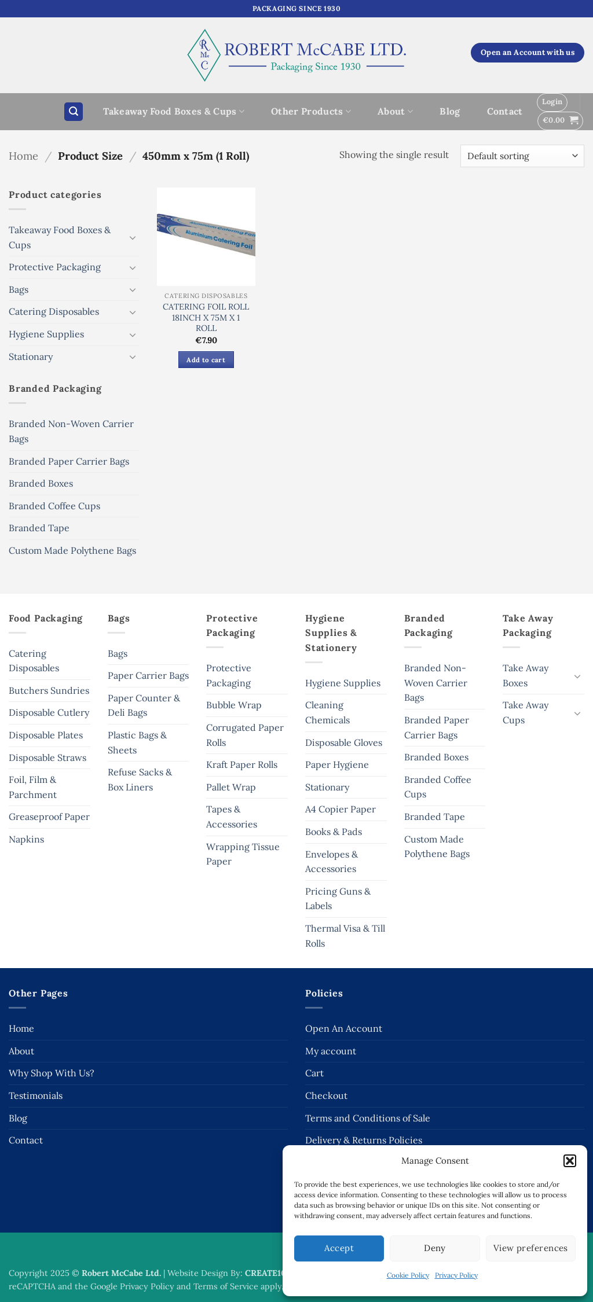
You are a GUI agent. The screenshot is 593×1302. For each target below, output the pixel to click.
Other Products (311, 111)
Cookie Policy (408, 1275)
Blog (450, 111)
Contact (505, 111)
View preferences (530, 1247)
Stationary (31, 356)
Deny (435, 1247)
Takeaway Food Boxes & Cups (173, 111)
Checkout (326, 1095)
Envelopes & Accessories (331, 861)
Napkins (26, 839)
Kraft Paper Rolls (241, 764)
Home (23, 156)
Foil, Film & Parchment (33, 787)
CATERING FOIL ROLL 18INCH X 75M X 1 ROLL (206, 317)
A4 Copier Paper (340, 809)
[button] (570, 1161)
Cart (314, 1073)
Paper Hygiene (337, 764)
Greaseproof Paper (49, 816)
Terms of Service (225, 1286)
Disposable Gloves (343, 742)
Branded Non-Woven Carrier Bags (71, 431)
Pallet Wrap (231, 787)
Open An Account (343, 1028)
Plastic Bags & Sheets (137, 742)
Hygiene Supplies (46, 334)
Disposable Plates (46, 735)
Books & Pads (333, 831)
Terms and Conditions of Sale (367, 1118)
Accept (339, 1247)
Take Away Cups (525, 712)
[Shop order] (522, 156)
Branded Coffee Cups (54, 506)
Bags (18, 289)
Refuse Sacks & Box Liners (140, 779)
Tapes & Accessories (231, 816)
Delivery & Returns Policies (363, 1140)
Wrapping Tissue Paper (243, 854)
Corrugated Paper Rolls (245, 735)
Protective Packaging (55, 267)
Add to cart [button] (205, 359)
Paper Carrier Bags (148, 675)
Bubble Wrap (234, 705)
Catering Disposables (54, 311)
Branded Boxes (41, 483)
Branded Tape (39, 528)
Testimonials (36, 1095)
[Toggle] (133, 237)
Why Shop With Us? (51, 1073)
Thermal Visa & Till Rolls (345, 935)
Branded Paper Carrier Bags (69, 461)
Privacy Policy (456, 1275)
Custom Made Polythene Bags (72, 550)
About (395, 111)
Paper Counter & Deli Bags (144, 705)
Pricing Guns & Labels (338, 898)
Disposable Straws (47, 757)
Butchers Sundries (49, 690)
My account (330, 1051)
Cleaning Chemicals (327, 712)
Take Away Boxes (525, 675)
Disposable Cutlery (49, 712)
